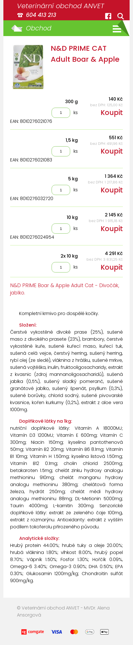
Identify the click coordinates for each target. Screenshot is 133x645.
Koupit (112, 112)
